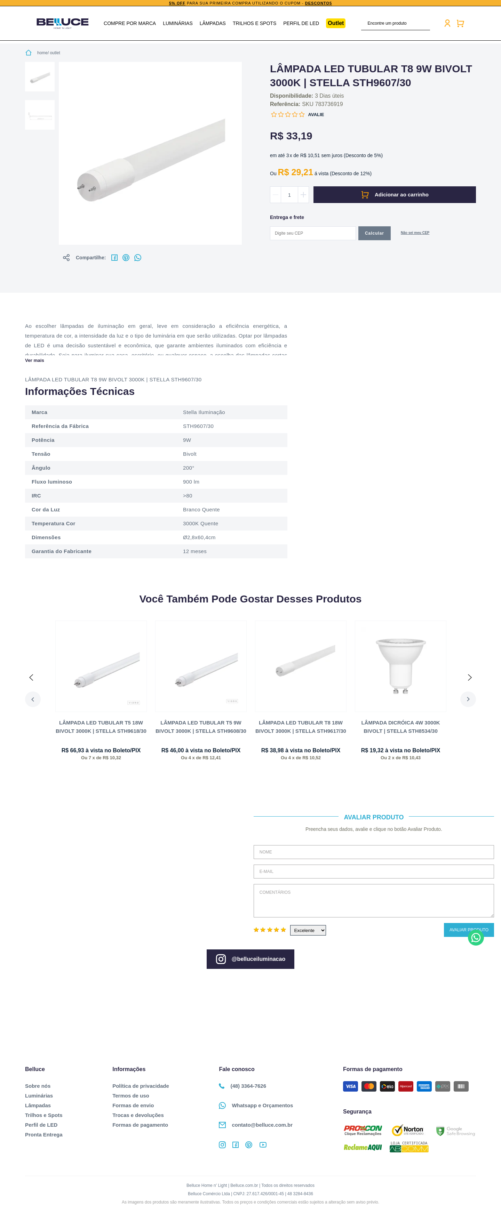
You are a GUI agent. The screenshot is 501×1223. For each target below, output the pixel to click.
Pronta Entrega (44, 1134)
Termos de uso (130, 1096)
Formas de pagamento (140, 1125)
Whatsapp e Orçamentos (256, 1105)
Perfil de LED (301, 23)
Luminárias (178, 23)
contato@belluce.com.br (256, 1125)
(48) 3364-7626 (242, 1086)
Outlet (336, 23)
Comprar (394, 194)
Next (468, 699)
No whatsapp (137, 257)
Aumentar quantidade (303, 195)
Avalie (316, 114)
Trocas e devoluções (138, 1115)
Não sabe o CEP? (415, 233)
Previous (33, 699)
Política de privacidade (140, 1086)
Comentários (374, 900)
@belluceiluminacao (250, 959)
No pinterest (125, 257)
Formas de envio (133, 1105)
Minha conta (447, 23)
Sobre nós (37, 1086)
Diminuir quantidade (275, 195)
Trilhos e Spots (254, 23)
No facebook (114, 257)
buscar (426, 23)
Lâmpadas (213, 23)
